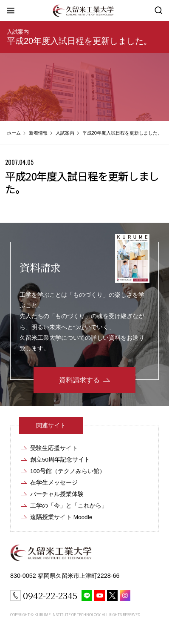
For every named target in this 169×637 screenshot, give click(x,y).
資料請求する (79, 380)
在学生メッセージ (54, 482)
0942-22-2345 (50, 595)
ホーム (14, 132)
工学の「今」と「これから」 (68, 505)
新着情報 (38, 132)
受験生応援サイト (54, 448)
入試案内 (18, 32)
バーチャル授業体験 (57, 494)
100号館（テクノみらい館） (67, 471)
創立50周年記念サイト (60, 459)
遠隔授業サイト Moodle (61, 517)
